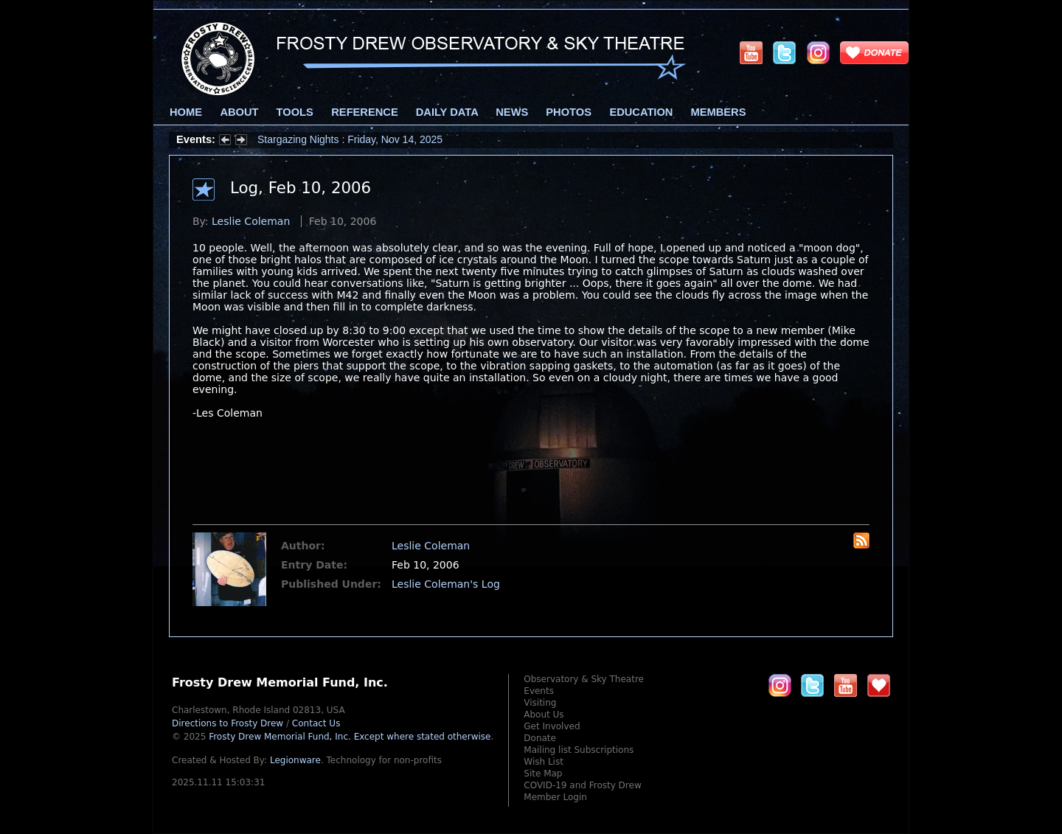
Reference (364, 112)
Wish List (543, 762)
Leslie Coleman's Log (446, 584)
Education (641, 112)
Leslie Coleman (251, 221)
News (512, 112)
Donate (540, 738)
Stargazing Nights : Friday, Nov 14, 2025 (349, 139)
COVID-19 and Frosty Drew (582, 785)
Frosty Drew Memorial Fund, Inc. (349, 737)
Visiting (540, 703)
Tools (295, 112)
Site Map (543, 773)
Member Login (555, 797)
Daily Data (447, 112)
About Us (543, 714)
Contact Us (316, 723)
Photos (568, 112)
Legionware (295, 760)
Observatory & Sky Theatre (584, 679)
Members (718, 112)
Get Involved (552, 726)
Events (539, 691)
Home (186, 112)
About (239, 112)
